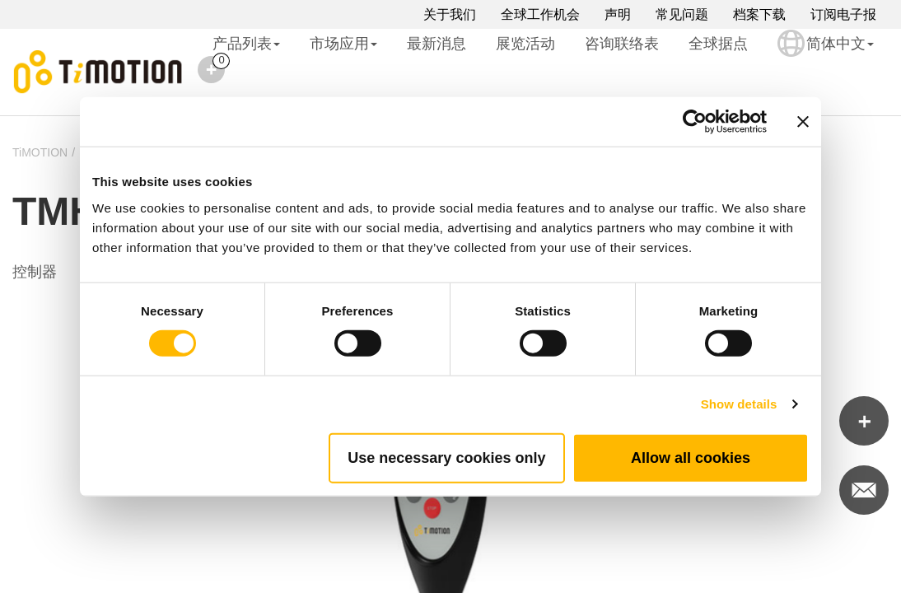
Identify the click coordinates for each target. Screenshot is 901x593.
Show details (739, 404)
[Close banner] (803, 122)
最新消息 (436, 43)
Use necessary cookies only (446, 457)
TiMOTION (40, 152)
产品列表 (246, 43)
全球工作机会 (540, 14)
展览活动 (525, 43)
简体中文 (825, 54)
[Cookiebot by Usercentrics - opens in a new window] (695, 122)
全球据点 (718, 43)
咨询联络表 (622, 43)
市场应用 (343, 43)
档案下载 (759, 14)
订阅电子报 (843, 14)
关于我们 (449, 14)
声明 (618, 14)
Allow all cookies (690, 457)
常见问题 (682, 14)
